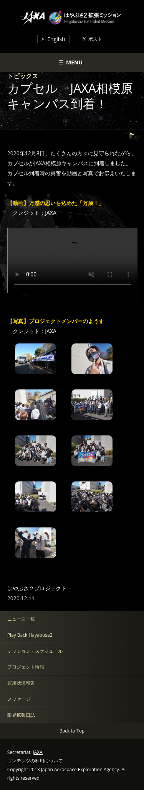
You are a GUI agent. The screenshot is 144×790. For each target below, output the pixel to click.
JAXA (38, 752)
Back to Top (72, 731)
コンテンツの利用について (35, 760)
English (56, 39)
